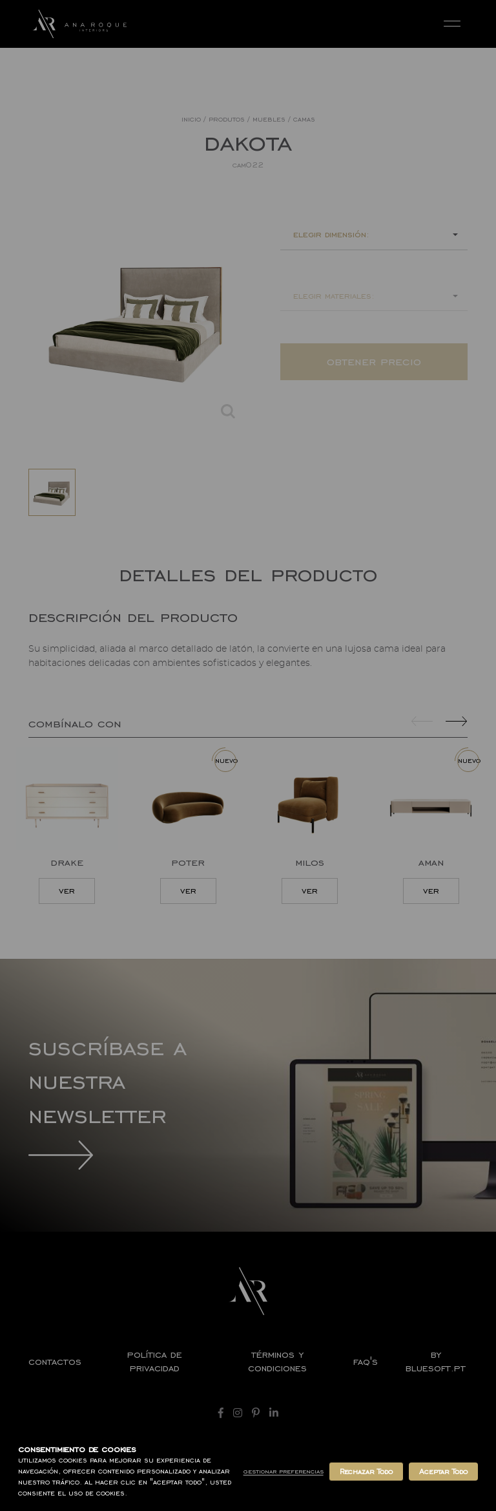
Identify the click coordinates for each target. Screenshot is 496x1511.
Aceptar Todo (443, 1471)
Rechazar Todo (366, 1471)
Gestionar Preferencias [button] (283, 1471)
